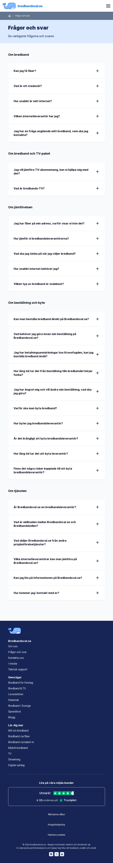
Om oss (13, 646)
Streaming (14, 759)
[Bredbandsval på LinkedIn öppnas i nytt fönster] (62, 854)
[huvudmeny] (107, 6)
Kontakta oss (16, 657)
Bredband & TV (17, 688)
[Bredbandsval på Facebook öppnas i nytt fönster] (51, 854)
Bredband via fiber (19, 736)
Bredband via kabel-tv (21, 742)
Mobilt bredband (18, 748)
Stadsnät (13, 700)
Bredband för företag (20, 682)
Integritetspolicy (56, 824)
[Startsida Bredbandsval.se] (22, 6)
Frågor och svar (17, 652)
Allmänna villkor (56, 814)
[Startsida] (9, 16)
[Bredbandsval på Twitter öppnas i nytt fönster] (57, 854)
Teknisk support (17, 669)
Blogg (11, 717)
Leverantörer (15, 694)
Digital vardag (16, 765)
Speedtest (14, 711)
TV (9, 753)
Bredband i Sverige (19, 705)
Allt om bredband (18, 730)
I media (12, 663)
